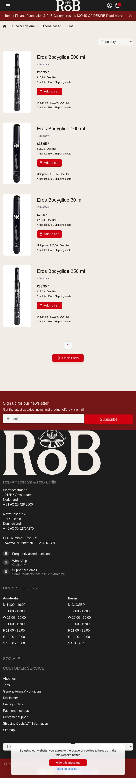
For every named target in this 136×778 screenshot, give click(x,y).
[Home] (4, 26)
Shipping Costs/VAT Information (25, 723)
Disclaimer (10, 698)
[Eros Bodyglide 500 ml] (85, 57)
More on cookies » (68, 768)
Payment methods (16, 710)
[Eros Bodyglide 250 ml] (85, 271)
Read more (114, 15)
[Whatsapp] (68, 563)
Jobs (6, 685)
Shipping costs (62, 82)
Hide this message (68, 762)
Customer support (15, 717)
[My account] (109, 6)
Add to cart (49, 91)
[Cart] (117, 6)
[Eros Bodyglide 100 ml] (85, 129)
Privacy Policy (13, 704)
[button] (9, 5)
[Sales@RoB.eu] (68, 572)
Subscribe (109, 419)
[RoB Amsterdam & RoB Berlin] (68, 5)
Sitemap (9, 730)
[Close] (130, 15)
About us (9, 678)
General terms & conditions (22, 691)
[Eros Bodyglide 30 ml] (85, 200)
